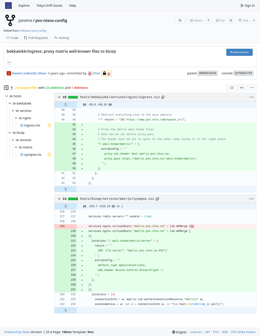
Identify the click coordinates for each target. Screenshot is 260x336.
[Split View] (241, 87)
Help (72, 5)
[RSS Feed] (180, 20)
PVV (216, 332)
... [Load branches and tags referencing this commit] (9, 62)
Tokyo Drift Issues (49, 5)
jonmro (25, 20)
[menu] (251, 87)
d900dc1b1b (207, 73)
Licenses (196, 332)
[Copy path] (163, 97)
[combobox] (231, 87)
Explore (24, 5)
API (207, 332)
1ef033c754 (243, 73)
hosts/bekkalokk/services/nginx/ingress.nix (120, 97)
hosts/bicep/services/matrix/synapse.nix (117, 199)
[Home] (8, 6)
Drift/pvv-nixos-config (32, 31)
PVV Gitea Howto (243, 332)
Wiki (225, 332)
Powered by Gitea (17, 332)
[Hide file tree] (6, 87)
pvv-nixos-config (51, 20)
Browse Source (239, 52)
